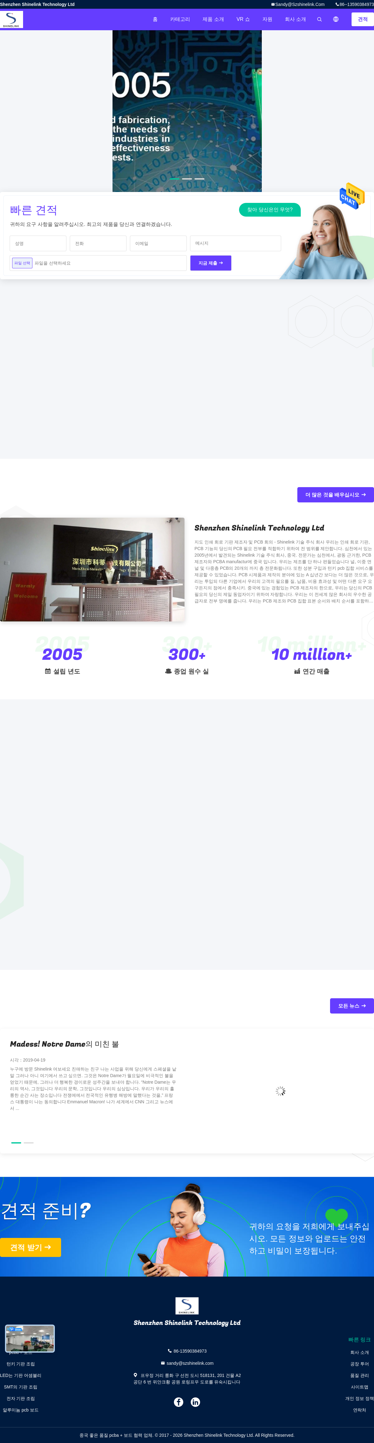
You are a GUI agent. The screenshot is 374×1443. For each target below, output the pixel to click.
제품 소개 (213, 19)
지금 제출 (208, 263)
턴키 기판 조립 (21, 1363)
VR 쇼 (243, 19)
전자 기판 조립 (21, 1398)
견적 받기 (26, 1247)
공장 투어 (359, 1363)
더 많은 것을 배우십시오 (332, 494)
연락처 (359, 1409)
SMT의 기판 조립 (20, 1386)
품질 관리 (359, 1375)
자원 (267, 19)
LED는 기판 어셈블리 (20, 1375)
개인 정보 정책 (359, 1398)
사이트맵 (359, 1386)
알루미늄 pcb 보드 (20, 1409)
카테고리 (180, 19)
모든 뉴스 (348, 1006)
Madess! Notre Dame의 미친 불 (64, 1044)
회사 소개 (295, 19)
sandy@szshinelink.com (299, 4)
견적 (363, 19)
